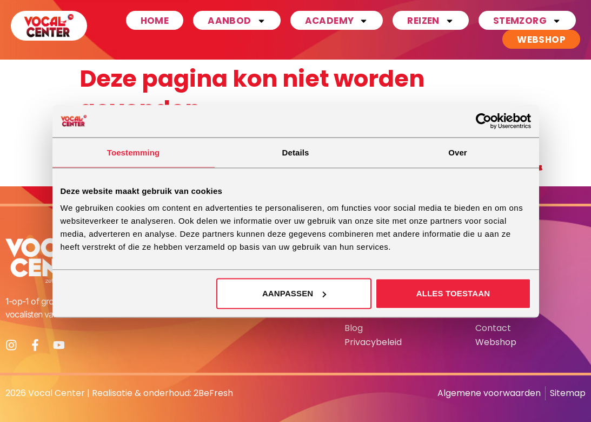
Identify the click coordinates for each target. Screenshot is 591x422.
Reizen (430, 20)
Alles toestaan (453, 293)
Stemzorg (527, 20)
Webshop (541, 39)
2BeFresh (213, 393)
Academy (337, 20)
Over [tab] (457, 152)
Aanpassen (294, 293)
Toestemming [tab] (133, 152)
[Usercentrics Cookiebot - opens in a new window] (483, 121)
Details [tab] (295, 152)
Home (155, 20)
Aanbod (236, 20)
